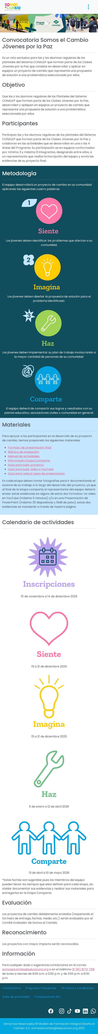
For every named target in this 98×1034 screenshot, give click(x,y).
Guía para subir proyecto (26, 465)
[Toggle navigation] (88, 7)
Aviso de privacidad (16, 997)
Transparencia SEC (47, 997)
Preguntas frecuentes (40, 988)
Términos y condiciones (77, 988)
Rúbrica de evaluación (23, 452)
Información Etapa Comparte (29, 460)
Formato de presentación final (29, 448)
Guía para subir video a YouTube (31, 469)
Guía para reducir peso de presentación (36, 473)
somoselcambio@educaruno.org (25, 969)
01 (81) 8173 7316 (83, 969)
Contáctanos (11, 988)
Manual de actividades (23, 456)
